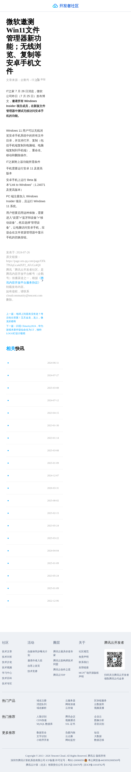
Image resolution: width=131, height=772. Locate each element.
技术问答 (7, 656)
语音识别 (99, 724)
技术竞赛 (32, 671)
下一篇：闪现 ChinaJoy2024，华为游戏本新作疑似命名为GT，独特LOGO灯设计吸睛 (24, 330)
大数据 (98, 736)
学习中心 (7, 672)
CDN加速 (42, 720)
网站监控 (70, 740)
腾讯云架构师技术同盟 (63, 662)
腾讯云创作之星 (62, 669)
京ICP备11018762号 (94, 764)
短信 (96, 732)
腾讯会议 (70, 716)
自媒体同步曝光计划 (37, 653)
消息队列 (41, 704)
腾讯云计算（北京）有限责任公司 (44, 764)
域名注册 (41, 700)
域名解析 (41, 708)
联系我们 (84, 662)
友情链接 (84, 667)
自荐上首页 (34, 665)
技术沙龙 (7, 662)
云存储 (69, 708)
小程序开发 (43, 740)
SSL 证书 (70, 724)
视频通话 (70, 720)
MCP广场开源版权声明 (89, 674)
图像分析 (99, 720)
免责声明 (84, 656)
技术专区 (7, 683)
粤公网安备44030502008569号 (104, 760)
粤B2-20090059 (76, 760)
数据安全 (41, 732)
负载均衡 (70, 732)
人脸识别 (41, 716)
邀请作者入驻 (35, 660)
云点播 (69, 736)
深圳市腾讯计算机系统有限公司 (28, 760)
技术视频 (7, 667)
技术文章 (7, 651)
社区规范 (84, 651)
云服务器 (70, 700)
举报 (40, 79)
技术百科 (7, 678)
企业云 (98, 716)
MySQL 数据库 (45, 724)
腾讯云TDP (59, 674)
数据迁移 (99, 740)
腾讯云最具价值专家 (63, 653)
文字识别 (41, 736)
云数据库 (99, 704)
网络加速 (70, 704)
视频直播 (99, 708)
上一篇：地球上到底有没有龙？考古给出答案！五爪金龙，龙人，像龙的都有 (24, 317)
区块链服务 (100, 700)
